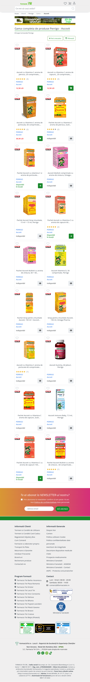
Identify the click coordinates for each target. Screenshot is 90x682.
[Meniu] (16, 3)
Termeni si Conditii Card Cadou (27, 533)
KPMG (61, 647)
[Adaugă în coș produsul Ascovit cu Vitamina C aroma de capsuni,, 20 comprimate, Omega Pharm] (71, 88)
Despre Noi (51, 530)
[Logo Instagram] (46, 653)
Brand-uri (18, 557)
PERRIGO (19, 82)
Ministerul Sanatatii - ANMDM (58, 564)
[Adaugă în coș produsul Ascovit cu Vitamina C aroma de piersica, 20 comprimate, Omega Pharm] (40, 88)
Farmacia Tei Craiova (24, 614)
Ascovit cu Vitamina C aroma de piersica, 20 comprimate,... (30, 73)
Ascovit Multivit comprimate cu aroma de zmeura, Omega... (60, 174)
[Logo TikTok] (50, 653)
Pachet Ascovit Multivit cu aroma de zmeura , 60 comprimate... (60, 464)
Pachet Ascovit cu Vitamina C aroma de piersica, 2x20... (60, 123)
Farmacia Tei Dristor (24, 587)
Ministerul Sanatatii (54, 560)
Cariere (49, 533)
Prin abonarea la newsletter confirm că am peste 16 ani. (46, 499)
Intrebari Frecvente (22, 554)
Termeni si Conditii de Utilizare (27, 530)
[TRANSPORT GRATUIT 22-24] (45, 20)
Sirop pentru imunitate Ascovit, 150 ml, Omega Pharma (60, 319)
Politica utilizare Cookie (55, 537)
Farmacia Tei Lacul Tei (25, 590)
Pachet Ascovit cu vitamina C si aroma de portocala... (29, 174)
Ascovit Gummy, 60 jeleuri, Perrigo (60, 366)
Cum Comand (20, 540)
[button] (71, 138)
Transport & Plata (22, 547)
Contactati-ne (20, 564)
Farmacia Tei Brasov (24, 610)
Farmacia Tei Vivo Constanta (27, 594)
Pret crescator (55, 38)
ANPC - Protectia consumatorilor (59, 571)
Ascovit (18, 84)
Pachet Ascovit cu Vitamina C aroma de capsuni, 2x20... (29, 416)
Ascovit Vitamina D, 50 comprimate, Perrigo (60, 271)
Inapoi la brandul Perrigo (24, 33)
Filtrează (69, 38)
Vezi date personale (50, 502)
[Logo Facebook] (38, 653)
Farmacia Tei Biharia (24, 600)
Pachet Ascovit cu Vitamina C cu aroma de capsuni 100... (30, 464)
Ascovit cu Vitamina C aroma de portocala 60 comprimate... (30, 366)
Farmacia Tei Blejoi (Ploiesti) (27, 617)
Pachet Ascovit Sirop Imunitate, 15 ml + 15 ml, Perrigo (29, 221)
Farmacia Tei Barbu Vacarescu (28, 580)
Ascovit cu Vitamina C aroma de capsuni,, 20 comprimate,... (60, 73)
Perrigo (31, 13)
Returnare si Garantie (23, 550)
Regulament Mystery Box (25, 537)
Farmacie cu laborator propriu (27, 544)
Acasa (17, 13)
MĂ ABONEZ (62, 509)
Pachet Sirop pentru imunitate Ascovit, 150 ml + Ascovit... (29, 319)
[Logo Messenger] (42, 653)
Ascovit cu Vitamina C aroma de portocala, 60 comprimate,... (30, 123)
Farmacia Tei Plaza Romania (27, 583)
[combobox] (45, 8)
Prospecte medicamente (56, 557)
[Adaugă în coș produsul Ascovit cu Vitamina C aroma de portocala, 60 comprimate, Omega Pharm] (40, 138)
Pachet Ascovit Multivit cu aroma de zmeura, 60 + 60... (29, 271)
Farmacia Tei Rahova (24, 597)
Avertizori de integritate (56, 547)
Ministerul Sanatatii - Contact (58, 567)
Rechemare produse (23, 560)
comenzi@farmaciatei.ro (59, 585)
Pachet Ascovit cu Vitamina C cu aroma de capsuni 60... (60, 221)
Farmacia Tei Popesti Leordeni (28, 604)
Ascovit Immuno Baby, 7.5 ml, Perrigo (60, 416)
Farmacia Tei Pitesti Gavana (27, 607)
